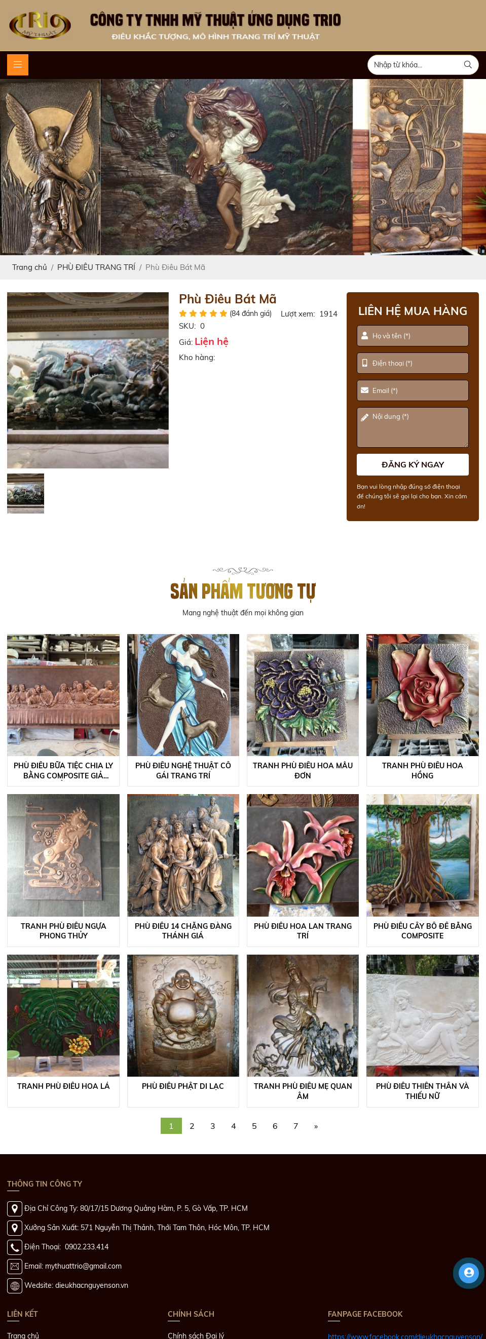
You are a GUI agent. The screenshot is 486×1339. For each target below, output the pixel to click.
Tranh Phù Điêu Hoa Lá (63, 1086)
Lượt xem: (298, 314)
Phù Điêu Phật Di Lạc (183, 1086)
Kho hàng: (197, 357)
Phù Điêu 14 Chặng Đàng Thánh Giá (183, 931)
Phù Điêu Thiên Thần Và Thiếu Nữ (422, 1091)
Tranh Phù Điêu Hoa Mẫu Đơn (303, 770)
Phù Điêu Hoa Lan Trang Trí (303, 931)
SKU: (187, 326)
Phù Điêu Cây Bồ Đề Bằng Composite (422, 931)
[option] (88, 380)
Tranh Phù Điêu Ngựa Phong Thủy (63, 931)
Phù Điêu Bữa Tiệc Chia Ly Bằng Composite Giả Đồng (63, 771)
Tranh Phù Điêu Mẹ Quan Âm (303, 1091)
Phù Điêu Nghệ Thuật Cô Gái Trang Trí (183, 770)
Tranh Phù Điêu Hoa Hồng (422, 770)
